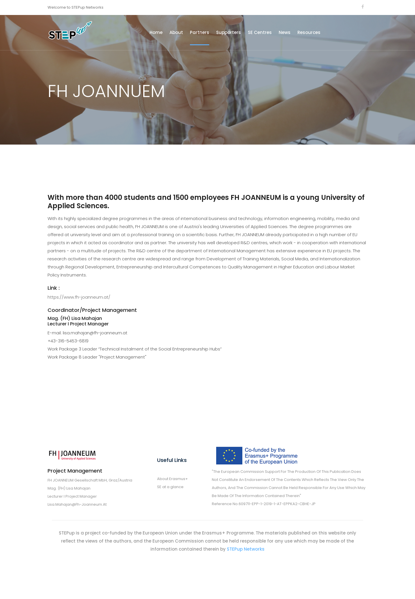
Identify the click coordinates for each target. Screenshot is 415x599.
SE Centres (260, 32)
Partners (199, 32)
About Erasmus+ (172, 479)
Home (156, 32)
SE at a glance (170, 487)
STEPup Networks (246, 549)
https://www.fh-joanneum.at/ (79, 297)
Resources (308, 32)
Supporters (228, 32)
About (176, 32)
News (284, 32)
